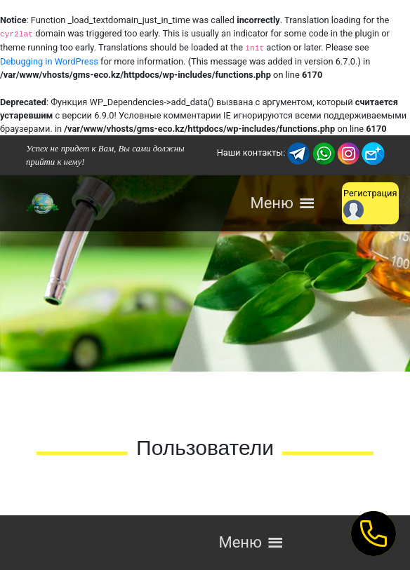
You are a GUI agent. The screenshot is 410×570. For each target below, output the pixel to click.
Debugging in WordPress (49, 61)
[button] (271, 203)
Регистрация (370, 204)
